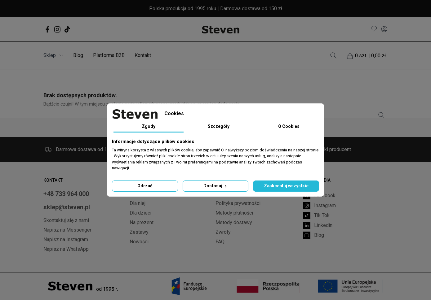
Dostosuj (215, 185)
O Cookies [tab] (289, 126)
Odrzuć (144, 185)
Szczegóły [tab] (218, 126)
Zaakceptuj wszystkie (286, 185)
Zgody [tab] (148, 126)
